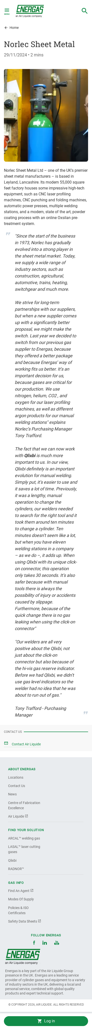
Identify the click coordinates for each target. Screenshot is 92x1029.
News (12, 794)
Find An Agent (21, 891)
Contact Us (16, 786)
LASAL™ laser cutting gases (24, 849)
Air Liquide (18, 816)
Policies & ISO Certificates (18, 910)
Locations (15, 777)
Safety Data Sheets (24, 921)
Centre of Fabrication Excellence (24, 805)
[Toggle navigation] (7, 11)
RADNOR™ (16, 869)
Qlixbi (12, 860)
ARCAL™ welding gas (24, 838)
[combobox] (84, 11)
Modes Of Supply (21, 899)
